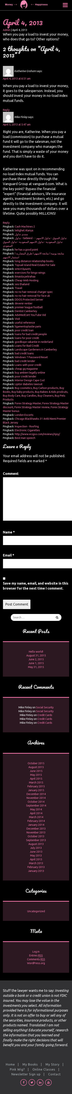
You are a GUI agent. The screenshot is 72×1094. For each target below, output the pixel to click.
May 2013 (36, 855)
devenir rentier (23, 303)
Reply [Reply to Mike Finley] (6, 222)
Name (9, 532)
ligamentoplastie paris (28, 326)
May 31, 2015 (36, 667)
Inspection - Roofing (27, 426)
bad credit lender (25, 361)
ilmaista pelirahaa (25, 276)
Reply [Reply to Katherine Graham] (6, 109)
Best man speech (25, 437)
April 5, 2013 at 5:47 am (17, 124)
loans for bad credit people (31, 334)
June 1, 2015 (36, 663)
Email (8, 555)
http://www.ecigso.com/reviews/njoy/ (37, 434)
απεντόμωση (23, 268)
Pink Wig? (17, 1069)
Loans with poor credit (28, 364)
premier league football (29, 307)
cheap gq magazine (26, 368)
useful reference (25, 322)
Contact (54, 1074)
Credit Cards (44, 715)
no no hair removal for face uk (32, 295)
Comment (11, 473)
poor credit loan (24, 330)
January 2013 (36, 870)
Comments (36, 959)
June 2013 (36, 851)
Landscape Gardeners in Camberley (36, 349)
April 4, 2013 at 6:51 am (17, 78)
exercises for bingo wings (30, 272)
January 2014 (36, 824)
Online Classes (43, 1069)
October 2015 (36, 763)
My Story (53, 1064)
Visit (17, 318)
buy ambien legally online (30, 372)
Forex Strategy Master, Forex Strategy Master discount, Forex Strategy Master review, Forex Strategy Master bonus (36, 407)
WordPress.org (36, 963)
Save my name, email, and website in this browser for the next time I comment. (35, 585)
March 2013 (36, 863)
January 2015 (36, 790)
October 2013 (36, 836)
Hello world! (36, 651)
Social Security (45, 707)
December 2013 (36, 828)
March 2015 (36, 782)
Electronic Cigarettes (27, 430)
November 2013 (36, 832)
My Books (30, 1064)
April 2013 (36, 859)
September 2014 (36, 805)
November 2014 (36, 797)
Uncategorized (36, 911)
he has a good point (26, 249)
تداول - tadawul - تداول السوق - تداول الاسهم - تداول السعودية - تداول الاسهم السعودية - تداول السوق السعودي (35, 242)
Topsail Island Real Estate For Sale (35, 265)
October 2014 (36, 801)
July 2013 (36, 847)
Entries (36, 955)
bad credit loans (24, 353)
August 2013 (36, 844)
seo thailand (22, 284)
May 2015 (36, 774)
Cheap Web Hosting (26, 280)
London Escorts (24, 414)
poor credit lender (25, 376)
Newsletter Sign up (26, 1074)
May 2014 (36, 809)
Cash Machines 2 (25, 226)
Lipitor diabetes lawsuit (28, 384)
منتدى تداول (21, 234)
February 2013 (36, 867)
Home (10, 1064)
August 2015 (36, 767)
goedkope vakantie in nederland (34, 341)
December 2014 (36, 794)
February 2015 (36, 786)
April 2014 (36, 813)
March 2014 (36, 817)
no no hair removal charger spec (34, 291)
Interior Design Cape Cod (30, 380)
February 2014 (36, 820)
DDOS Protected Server (29, 299)
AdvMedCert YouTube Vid (30, 314)
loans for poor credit (27, 338)
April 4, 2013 (23, 22)
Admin (6, 30)
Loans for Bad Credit (27, 345)
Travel (18, 288)
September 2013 (36, 840)
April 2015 (36, 778)
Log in (36, 951)
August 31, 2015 (36, 655)
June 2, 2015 (36, 659)
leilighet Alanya (24, 230)
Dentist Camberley (26, 311)
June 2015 (36, 771)
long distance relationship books (34, 261)
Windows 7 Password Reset (31, 357)
